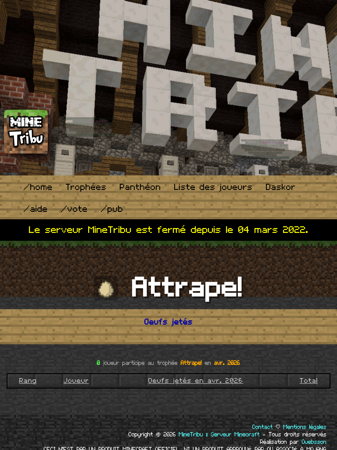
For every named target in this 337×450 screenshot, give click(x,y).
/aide (36, 209)
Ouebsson (314, 442)
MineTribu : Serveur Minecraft (219, 435)
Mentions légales (304, 427)
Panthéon (140, 187)
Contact (262, 427)
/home (38, 187)
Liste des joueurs (213, 187)
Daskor (281, 187)
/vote (74, 209)
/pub (112, 209)
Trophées (86, 187)
